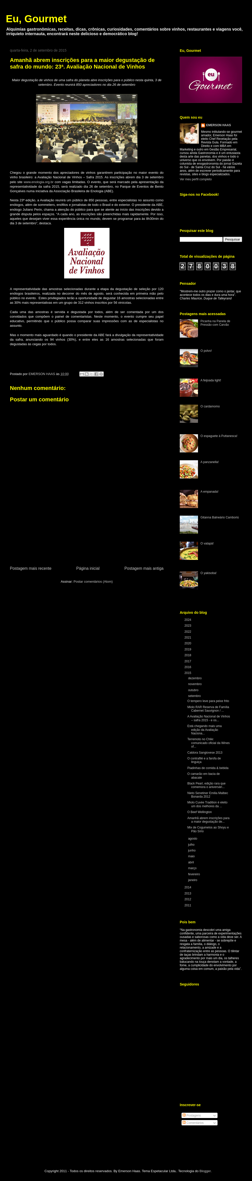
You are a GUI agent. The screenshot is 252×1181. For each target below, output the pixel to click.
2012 (188, 899)
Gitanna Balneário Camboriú (220, 517)
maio (191, 856)
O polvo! (206, 351)
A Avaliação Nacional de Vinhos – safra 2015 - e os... (208, 718)
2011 (188, 905)
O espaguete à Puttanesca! (219, 436)
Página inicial (88, 568)
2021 (188, 637)
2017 (188, 661)
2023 (188, 625)
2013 (188, 893)
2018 (188, 655)
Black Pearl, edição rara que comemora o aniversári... (206, 785)
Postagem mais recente (30, 568)
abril (191, 862)
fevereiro (194, 874)
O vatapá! (207, 543)
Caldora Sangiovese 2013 (204, 752)
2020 (188, 643)
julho (191, 844)
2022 (188, 631)
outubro (193, 690)
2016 (188, 667)
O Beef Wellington (199, 812)
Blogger (205, 1171)
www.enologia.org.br (38, 182)
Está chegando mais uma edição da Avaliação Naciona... (204, 729)
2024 (188, 620)
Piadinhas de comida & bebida (207, 768)
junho (192, 850)
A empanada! (210, 491)
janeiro (193, 880)
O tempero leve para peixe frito (208, 701)
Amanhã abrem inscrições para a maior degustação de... (208, 819)
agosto (193, 838)
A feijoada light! (211, 380)
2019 (188, 649)
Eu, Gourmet (36, 18)
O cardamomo (210, 406)
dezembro (195, 678)
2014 (188, 887)
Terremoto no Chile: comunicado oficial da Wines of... (208, 742)
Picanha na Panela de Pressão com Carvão (215, 322)
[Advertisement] (86, 537)
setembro (195, 696)
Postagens (192, 1115)
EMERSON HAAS (218, 125)
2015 (188, 673)
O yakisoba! (209, 573)
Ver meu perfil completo (196, 179)
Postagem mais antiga (144, 568)
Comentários (193, 1123)
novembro (195, 684)
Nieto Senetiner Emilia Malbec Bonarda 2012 (207, 794)
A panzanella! (210, 462)
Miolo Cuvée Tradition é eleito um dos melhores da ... (207, 804)
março (192, 868)
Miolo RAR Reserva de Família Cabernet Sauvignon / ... (208, 708)
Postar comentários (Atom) (93, 581)
